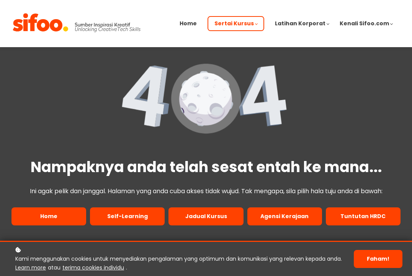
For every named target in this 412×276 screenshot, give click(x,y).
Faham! (378, 259)
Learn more (30, 267)
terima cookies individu (93, 267)
